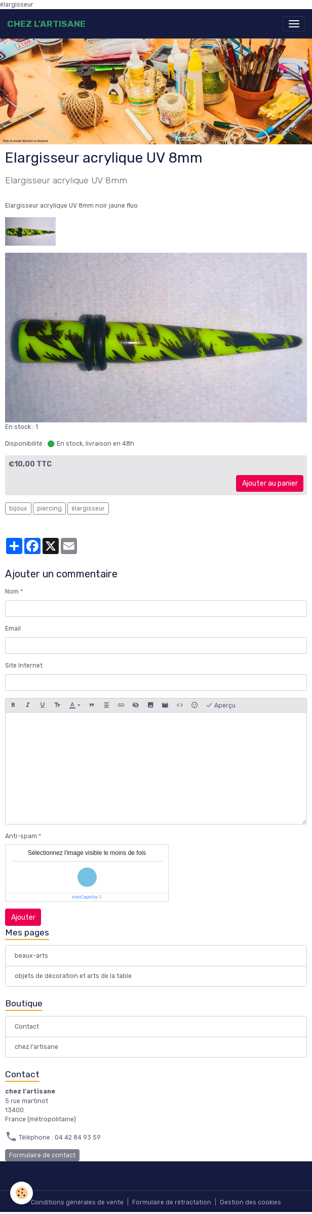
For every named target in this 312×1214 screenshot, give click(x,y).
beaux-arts (31, 955)
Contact (27, 1026)
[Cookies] (21, 1193)
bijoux (18, 508)
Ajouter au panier (270, 483)
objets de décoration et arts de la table (73, 976)
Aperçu (221, 705)
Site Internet (24, 665)
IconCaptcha (85, 896)
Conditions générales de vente (77, 1202)
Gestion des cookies (250, 1202)
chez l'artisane (36, 1046)
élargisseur (88, 508)
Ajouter (23, 917)
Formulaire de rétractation (171, 1202)
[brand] (46, 23)
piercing (49, 508)
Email (13, 628)
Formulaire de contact (42, 1155)
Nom (12, 591)
